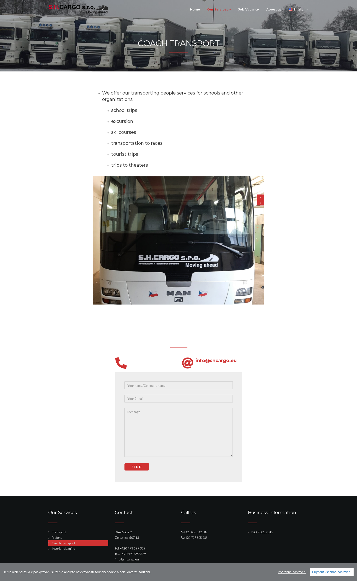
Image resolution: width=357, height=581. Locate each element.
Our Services (219, 9)
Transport (59, 532)
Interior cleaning (63, 548)
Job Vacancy (248, 9)
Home (195, 9)
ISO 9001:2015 (262, 532)
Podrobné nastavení (292, 572)
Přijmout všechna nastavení (331, 572)
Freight (57, 537)
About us (274, 9)
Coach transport (63, 543)
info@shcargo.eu (145, 360)
